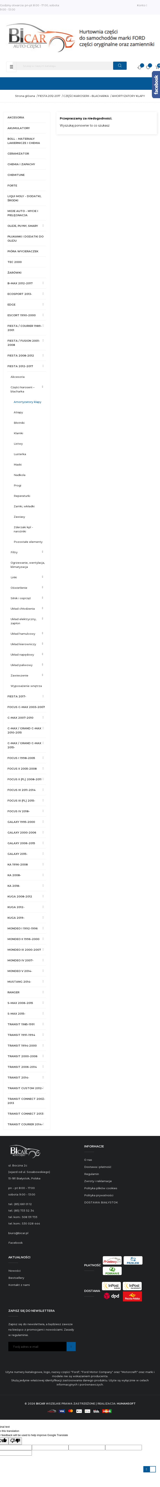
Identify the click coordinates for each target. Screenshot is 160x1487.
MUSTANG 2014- (19, 981)
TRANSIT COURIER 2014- (25, 1124)
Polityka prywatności (98, 1195)
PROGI (17, 485)
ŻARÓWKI (14, 272)
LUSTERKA (20, 454)
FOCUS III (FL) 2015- (21, 800)
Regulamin (91, 1174)
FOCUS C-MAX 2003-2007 (26, 707)
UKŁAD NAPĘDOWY (22, 654)
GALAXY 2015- (18, 853)
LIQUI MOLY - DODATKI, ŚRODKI (24, 198)
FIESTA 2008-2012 (21, 355)
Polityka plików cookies (100, 1188)
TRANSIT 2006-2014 (22, 1066)
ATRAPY (18, 412)
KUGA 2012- (16, 907)
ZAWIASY (19, 516)
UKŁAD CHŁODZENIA (23, 608)
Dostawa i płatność (97, 1167)
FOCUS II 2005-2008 (22, 768)
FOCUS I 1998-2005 (21, 758)
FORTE (12, 185)
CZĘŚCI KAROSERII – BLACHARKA (23, 389)
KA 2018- (14, 885)
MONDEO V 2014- (20, 971)
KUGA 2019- (16, 917)
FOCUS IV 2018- (19, 811)
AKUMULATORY (19, 128)
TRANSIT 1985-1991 (21, 1024)
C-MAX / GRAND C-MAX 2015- (24, 745)
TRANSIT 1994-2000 (22, 1045)
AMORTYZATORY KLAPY (27, 401)
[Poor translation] (15, 1441)
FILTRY (14, 552)
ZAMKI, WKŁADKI (24, 506)
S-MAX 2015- (16, 1013)
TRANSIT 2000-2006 (23, 1056)
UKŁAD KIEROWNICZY (23, 644)
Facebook (15, 1242)
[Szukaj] (69, 66)
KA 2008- (14, 875)
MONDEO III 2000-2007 (24, 949)
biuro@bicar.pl (18, 1233)
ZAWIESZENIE (19, 675)
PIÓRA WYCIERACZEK (23, 251)
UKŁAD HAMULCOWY (23, 633)
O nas (88, 1159)
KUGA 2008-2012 (20, 896)
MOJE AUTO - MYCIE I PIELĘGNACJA (23, 213)
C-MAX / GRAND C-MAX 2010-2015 (24, 730)
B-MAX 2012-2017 (20, 283)
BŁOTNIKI (19, 422)
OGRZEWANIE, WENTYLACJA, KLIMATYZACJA (28, 564)
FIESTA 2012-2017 (20, 366)
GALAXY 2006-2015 (21, 843)
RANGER (13, 992)
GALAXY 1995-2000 (21, 821)
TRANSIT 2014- (18, 1077)
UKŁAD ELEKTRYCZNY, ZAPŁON (23, 621)
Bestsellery (16, 1277)
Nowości (14, 1270)
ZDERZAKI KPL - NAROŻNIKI (23, 529)
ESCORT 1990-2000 (22, 315)
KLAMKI (18, 433)
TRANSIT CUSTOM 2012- (25, 1088)
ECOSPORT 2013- (20, 294)
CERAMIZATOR (18, 153)
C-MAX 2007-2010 (20, 717)
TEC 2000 (15, 262)
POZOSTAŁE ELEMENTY (28, 541)
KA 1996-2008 (18, 864)
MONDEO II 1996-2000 (23, 939)
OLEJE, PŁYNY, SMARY (23, 225)
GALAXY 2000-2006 (22, 832)
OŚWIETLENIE (19, 587)
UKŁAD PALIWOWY (21, 665)
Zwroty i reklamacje (98, 1181)
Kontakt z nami (19, 1285)
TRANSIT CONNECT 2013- (26, 1113)
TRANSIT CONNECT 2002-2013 (26, 1101)
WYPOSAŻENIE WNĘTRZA (26, 686)
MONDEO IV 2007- (21, 960)
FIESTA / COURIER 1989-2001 (25, 328)
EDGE (11, 304)
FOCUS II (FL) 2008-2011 (24, 779)
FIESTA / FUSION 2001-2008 (24, 342)
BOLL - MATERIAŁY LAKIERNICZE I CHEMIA (24, 141)
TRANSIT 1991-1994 (21, 1035)
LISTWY (18, 443)
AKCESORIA (16, 117)
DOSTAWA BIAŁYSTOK (101, 1202)
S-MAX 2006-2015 (20, 1003)
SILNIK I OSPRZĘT (21, 598)
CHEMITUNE (16, 174)
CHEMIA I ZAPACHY (21, 164)
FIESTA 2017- (17, 696)
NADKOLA (19, 475)
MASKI (18, 464)
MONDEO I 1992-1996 (23, 928)
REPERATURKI (22, 495)
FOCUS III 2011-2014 (21, 790)
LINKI (14, 577)
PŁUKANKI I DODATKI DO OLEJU (26, 238)
